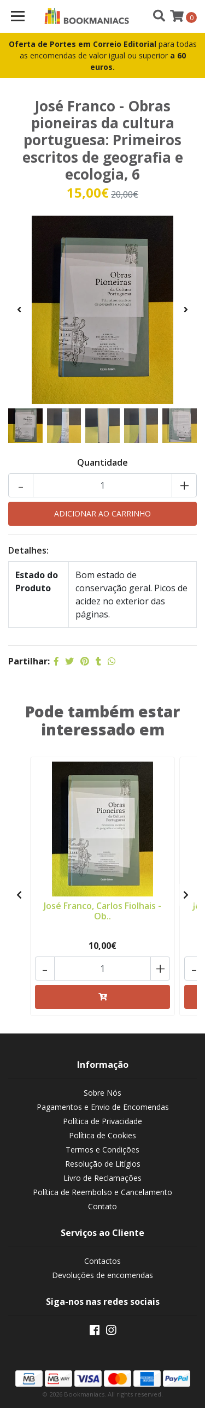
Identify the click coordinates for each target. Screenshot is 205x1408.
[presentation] (19, 309)
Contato (102, 1206)
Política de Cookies (102, 1135)
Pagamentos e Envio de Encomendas (103, 1107)
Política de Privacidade (102, 1121)
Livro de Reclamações (102, 1178)
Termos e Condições (102, 1149)
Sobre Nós (102, 1093)
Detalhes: (28, 550)
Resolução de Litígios (102, 1164)
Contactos (102, 1261)
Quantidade (102, 462)
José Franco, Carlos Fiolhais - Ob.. (102, 911)
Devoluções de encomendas (102, 1275)
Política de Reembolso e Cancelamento (102, 1192)
